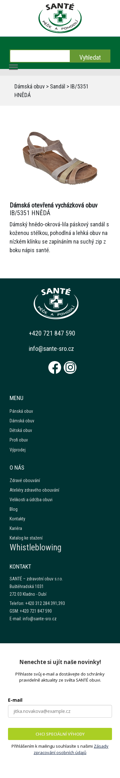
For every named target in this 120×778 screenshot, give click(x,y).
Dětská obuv (21, 430)
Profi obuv (19, 439)
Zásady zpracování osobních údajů (71, 749)
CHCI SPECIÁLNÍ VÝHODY (60, 734)
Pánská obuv (21, 411)
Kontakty (17, 518)
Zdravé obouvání (25, 480)
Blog (14, 509)
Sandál (57, 86)
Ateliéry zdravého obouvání (34, 490)
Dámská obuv (29, 86)
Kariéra (16, 528)
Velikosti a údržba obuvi (31, 499)
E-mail (15, 700)
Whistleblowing (35, 547)
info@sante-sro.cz (51, 348)
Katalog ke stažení (26, 537)
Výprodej (18, 449)
